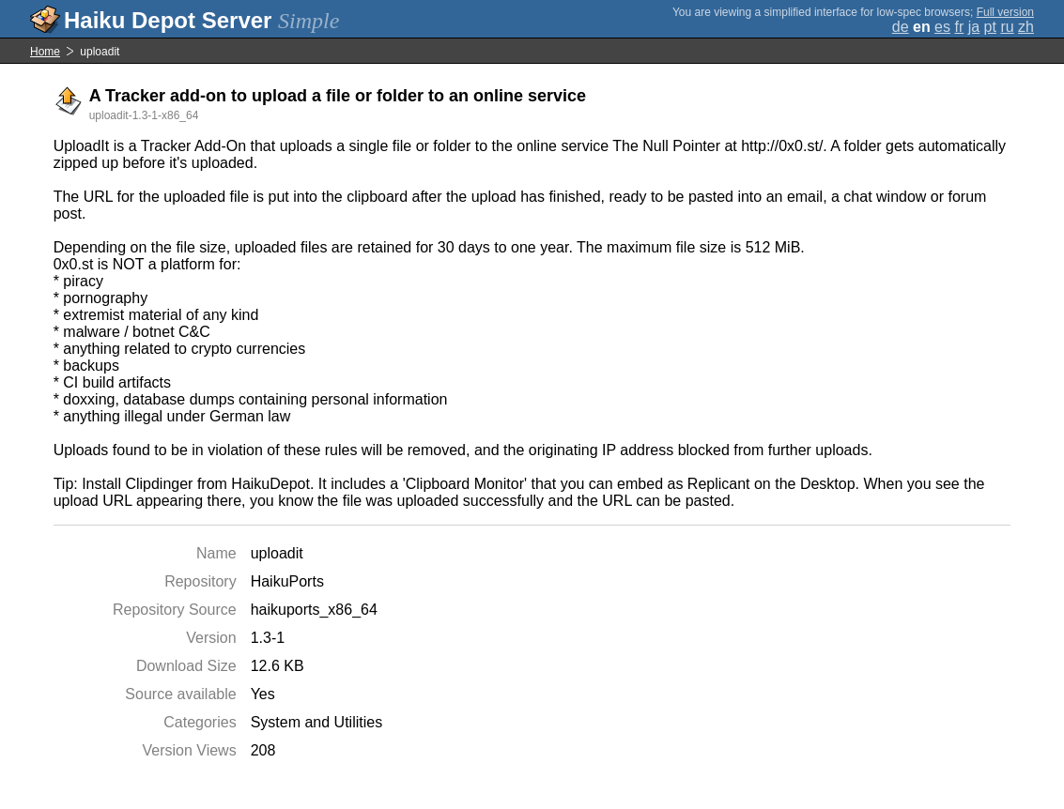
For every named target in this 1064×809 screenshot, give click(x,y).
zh (1026, 27)
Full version (1005, 12)
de (900, 27)
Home (45, 51)
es (942, 27)
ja (973, 27)
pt (990, 27)
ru (1006, 27)
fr (959, 27)
